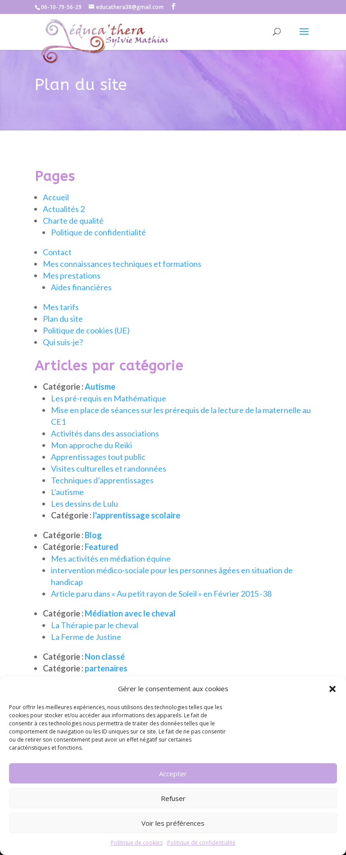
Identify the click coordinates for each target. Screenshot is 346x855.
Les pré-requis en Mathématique (108, 411)
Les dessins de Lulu (84, 517)
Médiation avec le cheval (130, 626)
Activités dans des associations (105, 446)
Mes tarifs (61, 320)
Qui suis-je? (63, 355)
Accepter (173, 773)
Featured (101, 560)
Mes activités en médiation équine (111, 571)
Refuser (173, 798)
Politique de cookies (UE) (86, 343)
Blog (93, 548)
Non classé (105, 670)
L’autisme (67, 505)
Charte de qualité (73, 233)
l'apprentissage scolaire (136, 528)
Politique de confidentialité (201, 842)
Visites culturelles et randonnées (108, 481)
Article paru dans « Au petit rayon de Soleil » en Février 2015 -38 (161, 607)
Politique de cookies (137, 842)
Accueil (56, 210)
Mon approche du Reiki (91, 458)
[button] (332, 688)
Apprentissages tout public (98, 470)
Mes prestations (71, 288)
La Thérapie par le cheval (94, 638)
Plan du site (63, 332)
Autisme (100, 400)
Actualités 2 (64, 222)
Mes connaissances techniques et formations (122, 277)
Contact (57, 265)
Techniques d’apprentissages (102, 493)
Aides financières (81, 300)
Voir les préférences (173, 823)
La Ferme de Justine (86, 650)
